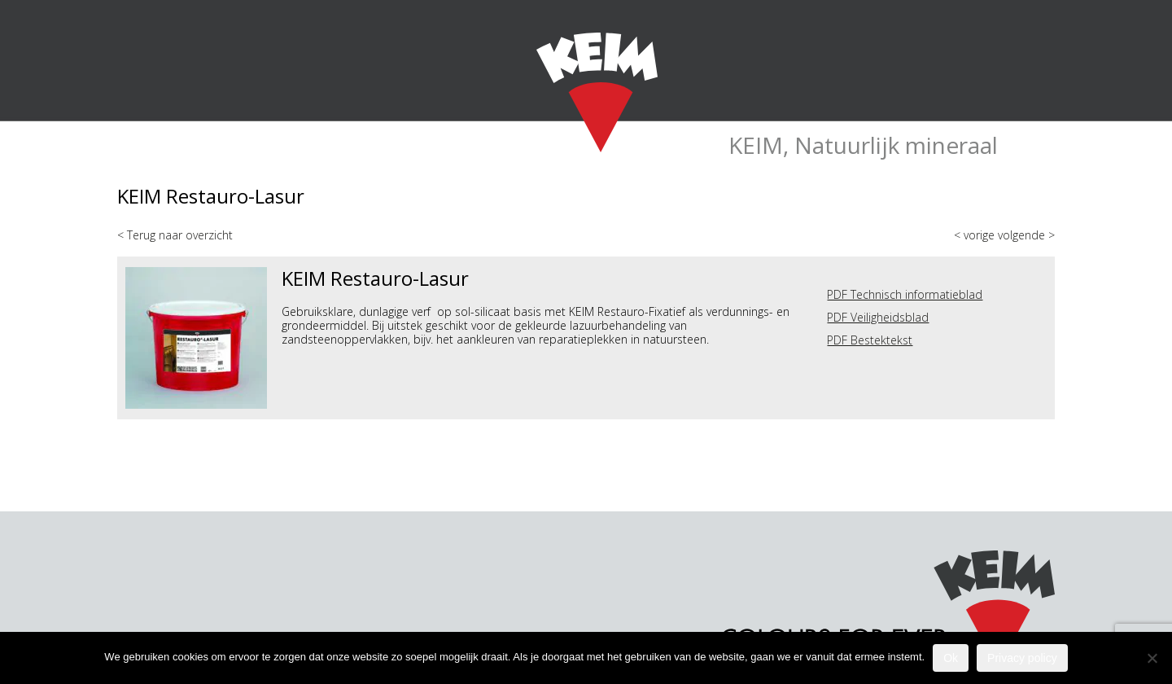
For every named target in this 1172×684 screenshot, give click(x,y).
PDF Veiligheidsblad (878, 317)
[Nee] (1152, 658)
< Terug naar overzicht (175, 235)
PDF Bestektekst (869, 340)
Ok (950, 657)
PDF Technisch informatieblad (904, 294)
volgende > (1026, 235)
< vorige (976, 235)
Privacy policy (1022, 657)
